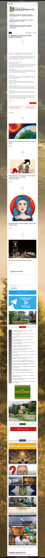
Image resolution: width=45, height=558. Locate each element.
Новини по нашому (12, 512)
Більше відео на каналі (24, 429)
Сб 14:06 (10, 370)
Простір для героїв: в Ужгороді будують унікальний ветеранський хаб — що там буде (21, 20)
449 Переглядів (28, 32)
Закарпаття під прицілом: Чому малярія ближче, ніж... (22, 514)
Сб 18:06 (10, 349)
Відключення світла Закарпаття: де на (15, 461)
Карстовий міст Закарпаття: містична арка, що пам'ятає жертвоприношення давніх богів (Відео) (22, 349)
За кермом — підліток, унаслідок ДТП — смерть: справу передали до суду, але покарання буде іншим (23, 379)
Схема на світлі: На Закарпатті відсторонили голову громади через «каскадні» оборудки (24, 355)
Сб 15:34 (10, 364)
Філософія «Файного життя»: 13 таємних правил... (21, 543)
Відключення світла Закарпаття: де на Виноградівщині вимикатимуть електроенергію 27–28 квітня (21, 346)
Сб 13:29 (10, 379)
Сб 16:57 (10, 358)
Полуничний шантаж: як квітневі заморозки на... (21, 484)
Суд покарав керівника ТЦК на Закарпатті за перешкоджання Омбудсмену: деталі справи (23, 376)
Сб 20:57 (10, 337)
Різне (10, 541)
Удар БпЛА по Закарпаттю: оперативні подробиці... (21, 524)
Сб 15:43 (10, 361)
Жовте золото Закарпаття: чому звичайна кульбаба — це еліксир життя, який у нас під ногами (23, 343)
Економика (11, 482)
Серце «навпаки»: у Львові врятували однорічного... (22, 505)
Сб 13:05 (10, 382)
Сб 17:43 (10, 352)
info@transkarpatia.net (28, 554)
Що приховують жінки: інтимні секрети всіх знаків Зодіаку (22, 224)
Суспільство (11, 460)
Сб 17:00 (10, 355)
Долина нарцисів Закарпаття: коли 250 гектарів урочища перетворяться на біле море (22, 340)
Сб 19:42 (10, 343)
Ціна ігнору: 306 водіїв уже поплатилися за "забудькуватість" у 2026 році (23, 337)
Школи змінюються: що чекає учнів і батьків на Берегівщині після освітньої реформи (23, 382)
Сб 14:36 (10, 367)
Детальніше (11, 146)
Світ (13, 100)
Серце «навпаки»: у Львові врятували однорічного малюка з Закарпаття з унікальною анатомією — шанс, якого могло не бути (23, 361)
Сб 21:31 (10, 331)
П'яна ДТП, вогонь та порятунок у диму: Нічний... (21, 494)
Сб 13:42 (10, 376)
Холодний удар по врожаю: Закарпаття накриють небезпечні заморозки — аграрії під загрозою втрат (21, 15)
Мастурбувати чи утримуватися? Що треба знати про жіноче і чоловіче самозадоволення (22, 177)
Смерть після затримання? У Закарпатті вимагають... (22, 473)
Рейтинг (34, 32)
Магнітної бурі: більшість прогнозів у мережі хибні (22, 142)
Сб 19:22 (10, 346)
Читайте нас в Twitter (23, 292)
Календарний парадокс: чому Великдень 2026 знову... (22, 534)
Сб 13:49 (10, 373)
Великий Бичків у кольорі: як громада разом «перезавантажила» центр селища (23, 352)
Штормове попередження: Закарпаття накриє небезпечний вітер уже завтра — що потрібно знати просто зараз (23, 364)
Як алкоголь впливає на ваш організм (20, 260)
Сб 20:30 (10, 340)
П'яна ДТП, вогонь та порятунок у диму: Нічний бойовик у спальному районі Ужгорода (22, 331)
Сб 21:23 (10, 334)
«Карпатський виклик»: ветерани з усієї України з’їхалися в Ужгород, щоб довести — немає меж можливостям (20, 26)
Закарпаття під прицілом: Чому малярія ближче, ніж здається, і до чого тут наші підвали (23, 334)
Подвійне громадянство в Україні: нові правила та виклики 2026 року (23, 373)
